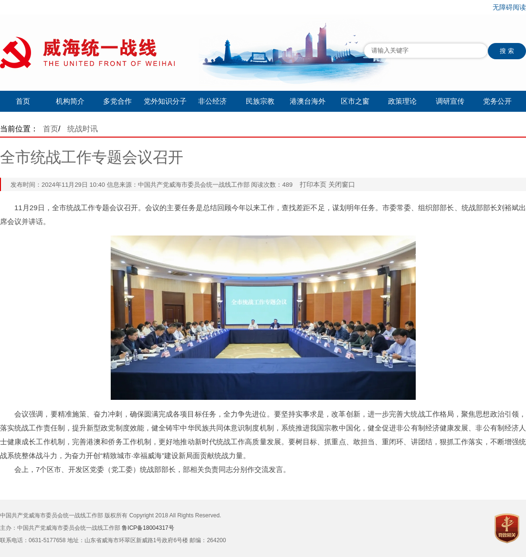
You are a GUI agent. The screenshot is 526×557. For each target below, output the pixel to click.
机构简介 (70, 101)
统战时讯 (82, 129)
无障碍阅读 (509, 7)
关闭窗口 (341, 184)
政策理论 (402, 101)
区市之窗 (355, 101)
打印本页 (313, 184)
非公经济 (212, 101)
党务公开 (497, 101)
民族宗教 (260, 101)
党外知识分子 (165, 101)
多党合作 (117, 101)
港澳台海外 (308, 101)
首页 (23, 101)
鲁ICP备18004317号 (148, 528)
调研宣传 (450, 101)
